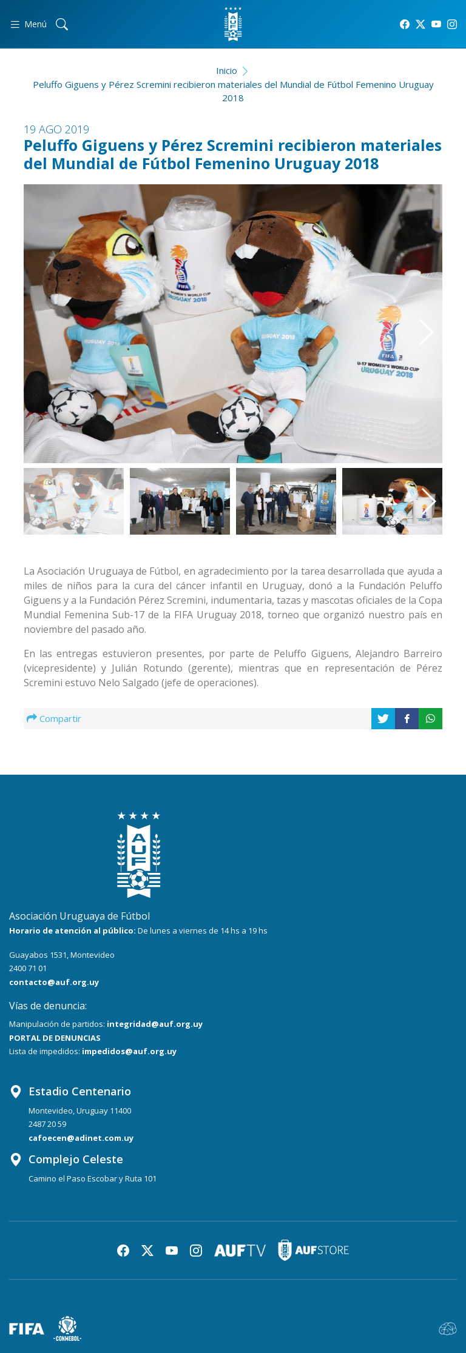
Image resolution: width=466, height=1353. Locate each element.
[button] (412, 309)
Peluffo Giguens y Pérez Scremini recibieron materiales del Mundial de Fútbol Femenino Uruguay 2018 (233, 91)
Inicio (226, 70)
